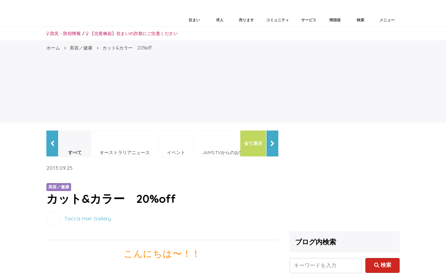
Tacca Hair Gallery (87, 218)
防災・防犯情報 (63, 33)
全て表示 (253, 143)
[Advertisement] (345, 178)
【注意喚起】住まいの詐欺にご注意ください (132, 33)
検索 (382, 265)
